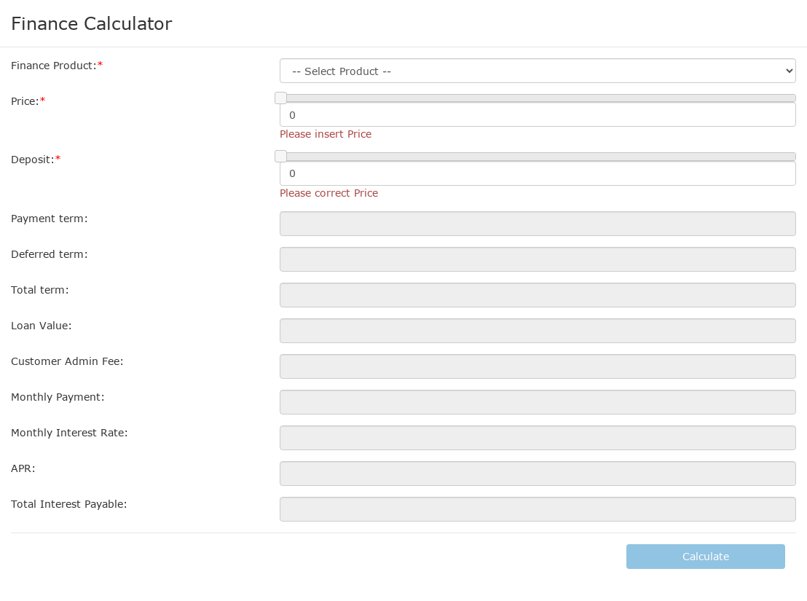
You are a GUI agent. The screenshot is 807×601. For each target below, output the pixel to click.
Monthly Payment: (58, 396)
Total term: (40, 289)
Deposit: (33, 159)
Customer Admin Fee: (67, 361)
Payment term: (49, 218)
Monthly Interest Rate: (69, 432)
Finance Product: (54, 65)
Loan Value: (41, 325)
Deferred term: (49, 254)
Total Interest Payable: (69, 504)
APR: (23, 468)
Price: (25, 101)
